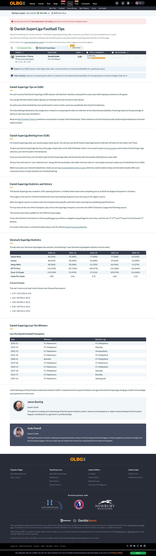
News (95, 4)
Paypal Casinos (55, 485)
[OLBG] (78, 459)
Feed (76, 3)
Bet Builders (54, 477)
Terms (56, 546)
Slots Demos (54, 481)
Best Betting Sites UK (18, 474)
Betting (32, 4)
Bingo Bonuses (94, 481)
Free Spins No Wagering (97, 485)
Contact (36, 546)
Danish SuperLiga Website (76, 227)
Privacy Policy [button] (117, 553)
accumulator (112, 148)
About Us (14, 546)
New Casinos (15, 477)
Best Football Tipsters (27, 119)
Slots (48, 4)
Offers (63, 3)
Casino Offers (93, 477)
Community (85, 4)
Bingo (56, 4)
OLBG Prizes (133, 474)
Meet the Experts (25, 546)
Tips (70, 4)
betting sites (121, 532)
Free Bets (92, 474)
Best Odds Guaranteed (57, 474)
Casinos (41, 4)
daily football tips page (33, 42)
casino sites (131, 532)
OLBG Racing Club (135, 477)
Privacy (63, 546)
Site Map (49, 546)
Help (42, 546)
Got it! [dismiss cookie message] (138, 553)
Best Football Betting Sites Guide (71, 168)
